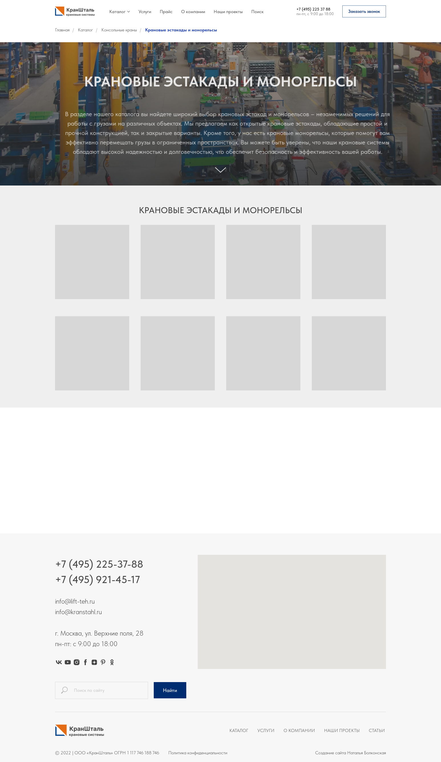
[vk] (58, 662)
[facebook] (85, 662)
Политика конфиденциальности (197, 752)
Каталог (117, 11)
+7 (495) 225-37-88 (99, 564)
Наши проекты (228, 11)
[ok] (112, 662)
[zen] (94, 662)
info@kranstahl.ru (78, 612)
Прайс (166, 11)
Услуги (145, 11)
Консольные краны (119, 30)
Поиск (257, 11)
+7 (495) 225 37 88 (313, 9)
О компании (193, 11)
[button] (364, 11)
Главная (62, 30)
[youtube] (67, 662)
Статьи (377, 730)
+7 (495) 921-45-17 (97, 579)
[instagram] (76, 662)
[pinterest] (103, 662)
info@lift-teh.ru (75, 601)
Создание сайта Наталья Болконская (350, 752)
